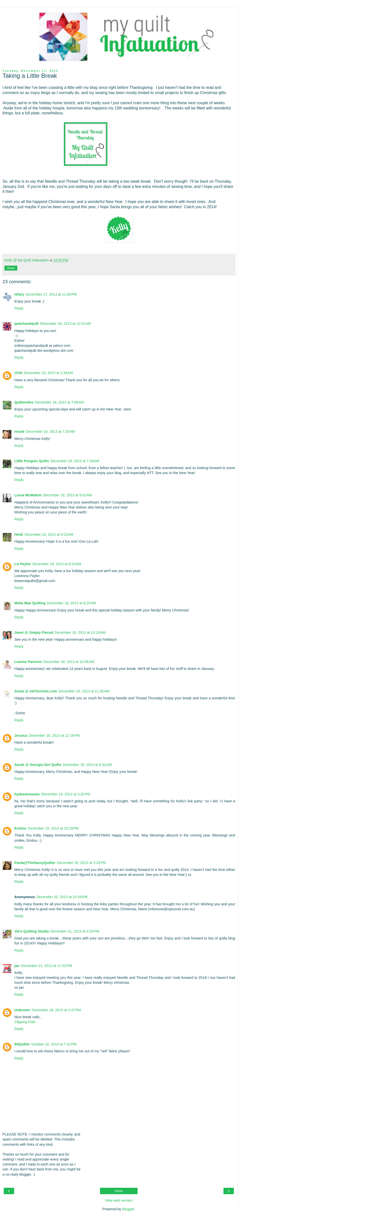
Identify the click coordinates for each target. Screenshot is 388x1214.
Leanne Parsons (28, 662)
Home (119, 1191)
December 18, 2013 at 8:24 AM (56, 564)
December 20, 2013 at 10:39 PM (61, 897)
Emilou (20, 828)
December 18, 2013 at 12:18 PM (54, 735)
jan (17, 966)
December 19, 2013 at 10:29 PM (53, 828)
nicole (19, 431)
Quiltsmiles (24, 402)
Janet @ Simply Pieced (33, 632)
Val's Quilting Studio (31, 931)
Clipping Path (25, 1022)
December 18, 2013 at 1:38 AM (48, 373)
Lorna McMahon (28, 495)
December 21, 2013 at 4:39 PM (74, 931)
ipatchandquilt (26, 324)
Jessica (20, 735)
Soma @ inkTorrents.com (35, 691)
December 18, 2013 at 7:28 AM (74, 461)
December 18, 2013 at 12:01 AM (65, 324)
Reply (19, 308)
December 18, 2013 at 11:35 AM (84, 691)
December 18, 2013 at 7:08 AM (59, 402)
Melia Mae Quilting (30, 603)
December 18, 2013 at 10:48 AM (68, 662)
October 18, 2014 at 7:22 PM (53, 1044)
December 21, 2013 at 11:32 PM (46, 966)
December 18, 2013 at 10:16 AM (80, 632)
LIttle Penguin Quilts (31, 461)
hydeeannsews (27, 794)
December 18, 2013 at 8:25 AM (71, 603)
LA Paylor (22, 564)
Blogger (128, 1209)
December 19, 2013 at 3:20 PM (65, 794)
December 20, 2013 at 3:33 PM (81, 863)
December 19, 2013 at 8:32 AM (87, 765)
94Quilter (22, 1044)
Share (11, 268)
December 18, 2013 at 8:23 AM (48, 534)
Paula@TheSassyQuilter (34, 863)
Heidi (18, 534)
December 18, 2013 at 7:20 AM (50, 431)
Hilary (19, 294)
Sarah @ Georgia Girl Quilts (37, 765)
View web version (119, 1200)
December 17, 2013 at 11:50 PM (51, 294)
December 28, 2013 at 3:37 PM (56, 1010)
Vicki (18, 373)
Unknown (22, 1010)
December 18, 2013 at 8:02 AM (67, 495)
